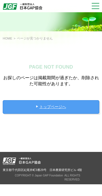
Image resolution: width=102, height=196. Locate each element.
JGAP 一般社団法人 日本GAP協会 (23, 6)
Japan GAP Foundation (49, 175)
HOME (7, 38)
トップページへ (52, 107)
